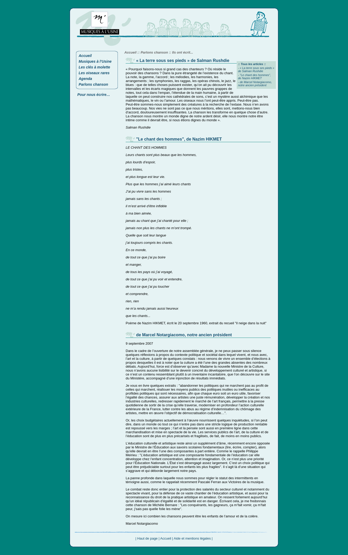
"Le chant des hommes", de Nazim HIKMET (254, 76)
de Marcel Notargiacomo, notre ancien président (255, 83)
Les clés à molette (94, 67)
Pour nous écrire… (93, 94)
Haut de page (147, 538)
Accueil (85, 56)
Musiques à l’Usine (95, 61)
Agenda (85, 79)
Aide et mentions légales (192, 538)
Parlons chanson (93, 84)
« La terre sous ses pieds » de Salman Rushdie (256, 69)
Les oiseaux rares (94, 73)
